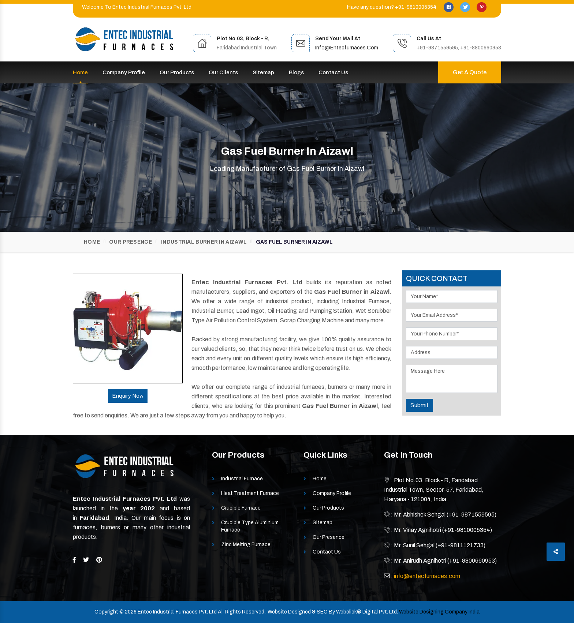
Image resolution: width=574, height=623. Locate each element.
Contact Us (333, 72)
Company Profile (123, 72)
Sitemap (263, 72)
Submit (419, 405)
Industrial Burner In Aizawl (204, 242)
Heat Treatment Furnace (250, 493)
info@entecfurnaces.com (346, 47)
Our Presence (130, 242)
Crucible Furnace (241, 508)
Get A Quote (470, 72)
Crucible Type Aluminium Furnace (250, 526)
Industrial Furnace (242, 478)
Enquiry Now (128, 396)
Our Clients (223, 72)
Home (80, 72)
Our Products (177, 72)
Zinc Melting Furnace (246, 544)
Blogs (296, 72)
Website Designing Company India (439, 612)
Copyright (106, 612)
